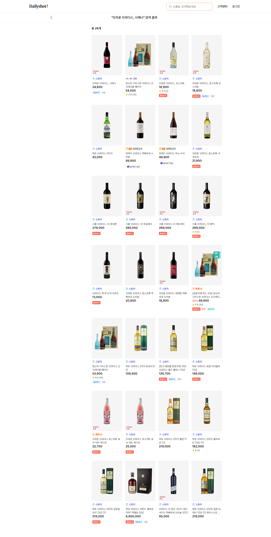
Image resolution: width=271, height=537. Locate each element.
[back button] (51, 17)
